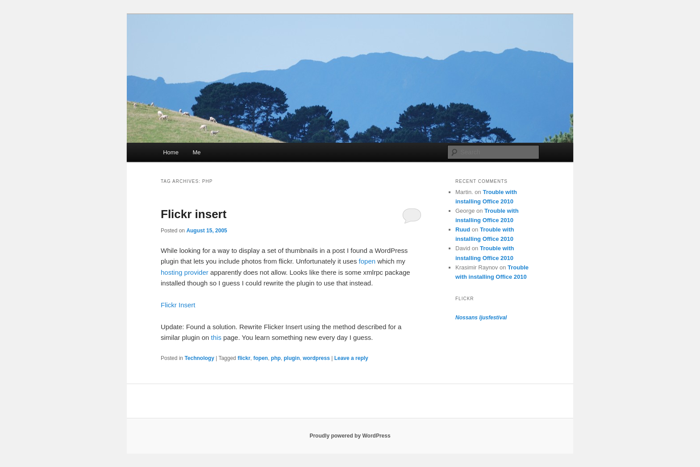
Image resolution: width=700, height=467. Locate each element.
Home (171, 152)
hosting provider (184, 272)
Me (196, 152)
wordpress (316, 358)
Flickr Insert (178, 305)
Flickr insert (193, 214)
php (276, 358)
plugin (292, 358)
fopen (367, 261)
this (216, 337)
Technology (199, 358)
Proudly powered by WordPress (349, 436)
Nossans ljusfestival (481, 317)
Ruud (462, 229)
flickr (244, 358)
